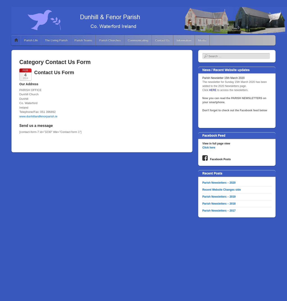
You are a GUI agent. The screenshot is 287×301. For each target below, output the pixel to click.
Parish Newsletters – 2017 (218, 210)
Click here (208, 147)
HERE (213, 90)
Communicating (138, 40)
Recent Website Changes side (221, 189)
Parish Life (31, 40)
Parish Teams (83, 40)
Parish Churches (110, 40)
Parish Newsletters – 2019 (218, 196)
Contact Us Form (54, 72)
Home (16, 40)
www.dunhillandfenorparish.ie (38, 116)
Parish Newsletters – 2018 (218, 203)
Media (202, 40)
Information (184, 40)
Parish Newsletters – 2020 (218, 182)
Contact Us (162, 40)
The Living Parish (56, 40)
